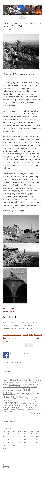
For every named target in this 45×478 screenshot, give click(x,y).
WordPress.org (7, 469)
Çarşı (10, 411)
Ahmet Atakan (21, 380)
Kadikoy (9, 399)
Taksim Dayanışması (16, 405)
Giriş (4, 464)
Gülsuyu (38, 397)
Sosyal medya (24, 403)
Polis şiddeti (11, 403)
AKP (30, 379)
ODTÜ (15, 400)
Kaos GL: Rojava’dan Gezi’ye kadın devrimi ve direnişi (12, 337)
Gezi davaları (17, 390)
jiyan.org (12, 311)
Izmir (5, 399)
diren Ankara (29, 385)
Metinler (13, 328)
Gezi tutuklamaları (27, 397)
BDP (28, 382)
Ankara (15, 382)
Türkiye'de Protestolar (11, 409)
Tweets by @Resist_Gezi (12, 362)
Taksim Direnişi (31, 405)
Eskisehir (26, 387)
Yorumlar (6, 467)
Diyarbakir (30, 323)
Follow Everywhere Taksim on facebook (24, 354)
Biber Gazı (14, 384)
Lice (10, 325)
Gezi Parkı (10, 396)
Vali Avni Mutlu (24, 409)
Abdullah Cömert (9, 380)
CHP (22, 384)
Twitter (34, 408)
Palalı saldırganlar (33, 401)
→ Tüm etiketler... (35, 377)
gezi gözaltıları (33, 393)
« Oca (5, 448)
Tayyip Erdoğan (11, 407)
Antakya (23, 382)
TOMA (28, 408)
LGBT (14, 399)
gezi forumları (21, 393)
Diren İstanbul (15, 386)
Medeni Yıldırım (18, 325)
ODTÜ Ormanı (23, 401)
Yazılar (6, 466)
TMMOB (23, 408)
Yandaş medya (34, 410)
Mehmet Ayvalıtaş (33, 399)
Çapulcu (5, 411)
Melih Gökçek (7, 401)
